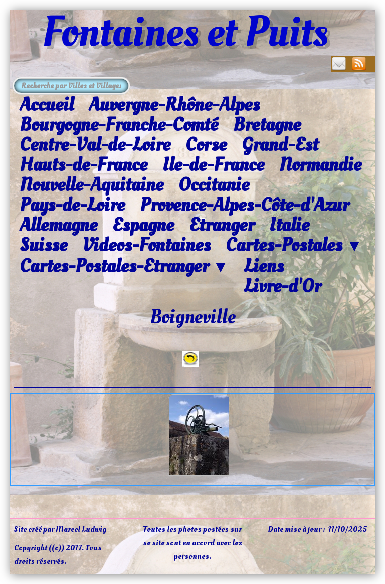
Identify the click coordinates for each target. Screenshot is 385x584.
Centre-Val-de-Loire (95, 145)
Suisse (43, 245)
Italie (289, 225)
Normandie (320, 165)
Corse (206, 145)
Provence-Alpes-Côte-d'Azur (244, 205)
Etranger (221, 225)
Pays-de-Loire (72, 205)
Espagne (143, 225)
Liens (264, 266)
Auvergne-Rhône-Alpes (174, 105)
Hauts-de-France (83, 165)
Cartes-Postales (294, 245)
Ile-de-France (213, 165)
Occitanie (213, 185)
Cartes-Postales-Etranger (124, 266)
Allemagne (58, 225)
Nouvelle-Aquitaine (91, 185)
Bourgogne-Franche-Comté (119, 125)
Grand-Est (280, 145)
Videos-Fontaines (146, 245)
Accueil (47, 105)
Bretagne (267, 125)
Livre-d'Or (282, 286)
